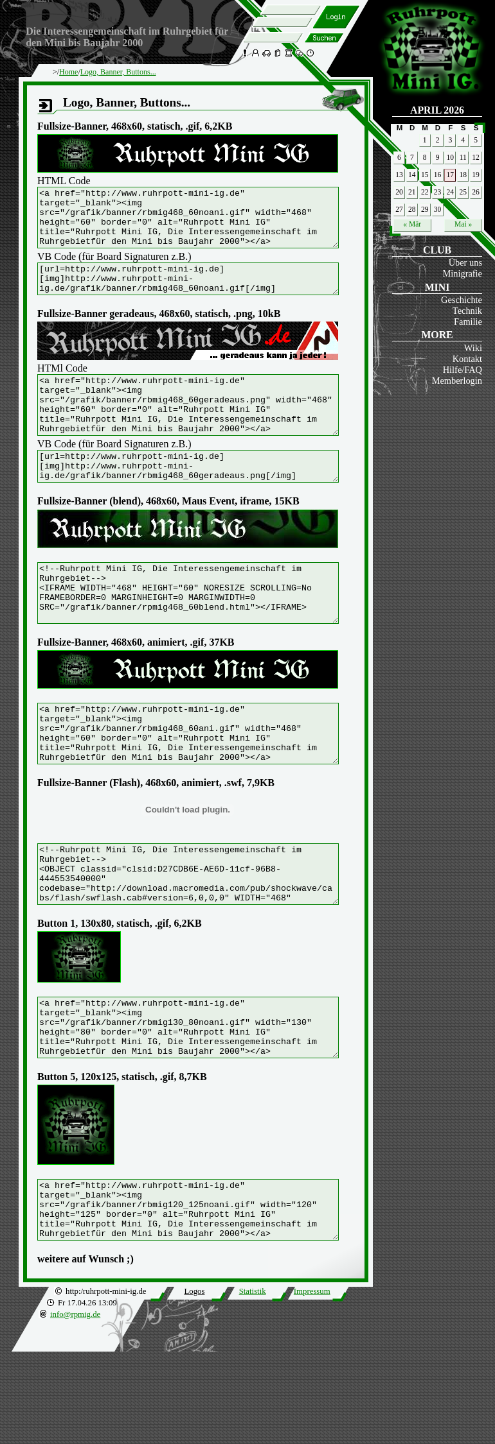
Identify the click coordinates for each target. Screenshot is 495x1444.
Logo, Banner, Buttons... (118, 71)
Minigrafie (462, 273)
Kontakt (467, 359)
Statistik (252, 1383)
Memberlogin (457, 380)
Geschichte (461, 300)
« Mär (412, 224)
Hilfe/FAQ (462, 370)
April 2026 (437, 110)
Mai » (463, 224)
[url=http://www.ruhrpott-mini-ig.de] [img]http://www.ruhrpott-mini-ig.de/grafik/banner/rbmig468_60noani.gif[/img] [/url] (206, 293)
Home (68, 71)
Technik (467, 310)
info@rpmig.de (75, 1406)
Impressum (312, 1383)
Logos (194, 1383)
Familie (468, 321)
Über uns (465, 262)
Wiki (473, 348)
